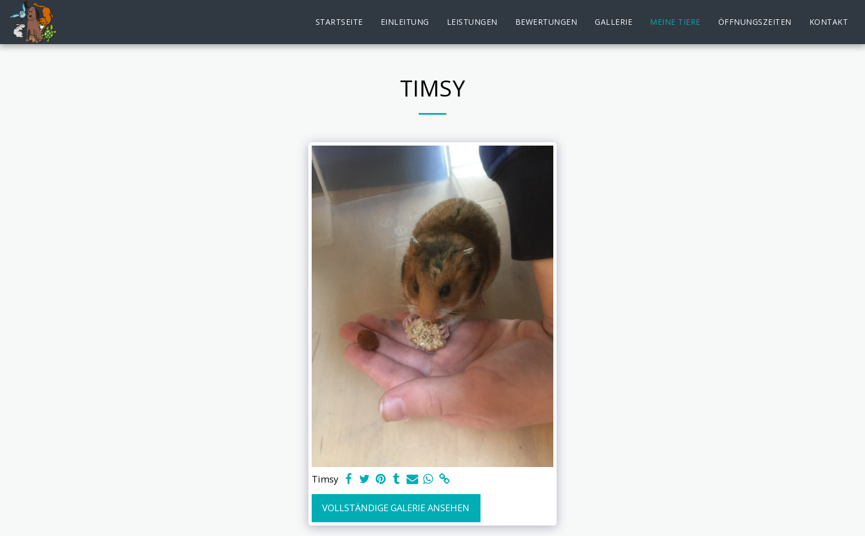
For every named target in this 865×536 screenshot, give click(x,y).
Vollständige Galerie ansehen (395, 507)
